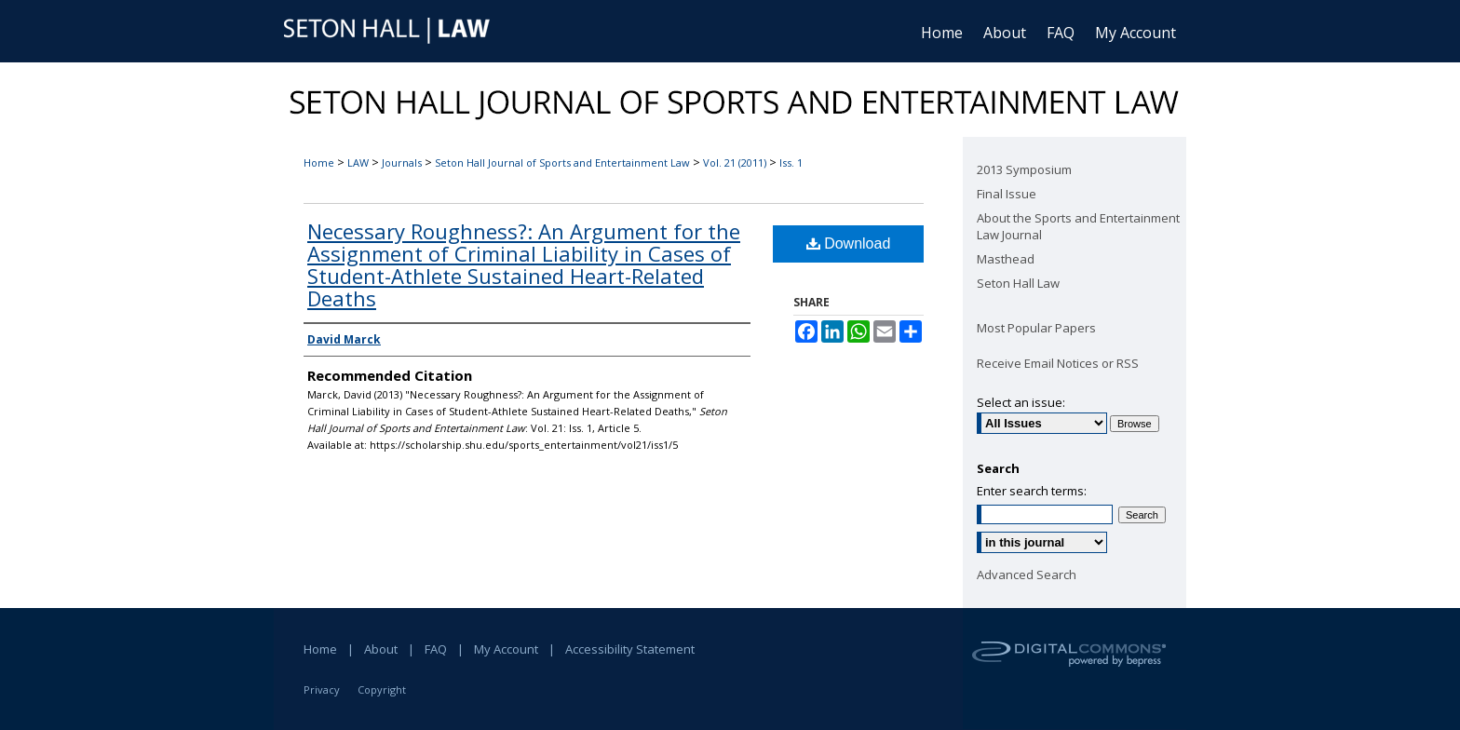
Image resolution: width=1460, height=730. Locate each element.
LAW (358, 162)
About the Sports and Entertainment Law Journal (1078, 226)
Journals (402, 162)
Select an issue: (1021, 402)
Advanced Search (1026, 574)
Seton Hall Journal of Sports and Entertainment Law (562, 162)
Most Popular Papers (1036, 327)
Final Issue (1006, 193)
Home (319, 162)
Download (848, 243)
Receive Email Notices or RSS (1058, 363)
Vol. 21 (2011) (734, 162)
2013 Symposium (1024, 169)
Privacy (322, 689)
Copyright (382, 689)
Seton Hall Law (1018, 283)
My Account (506, 649)
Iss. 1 (791, 162)
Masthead (1005, 258)
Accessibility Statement (630, 649)
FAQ (436, 649)
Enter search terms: (1032, 490)
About (381, 649)
